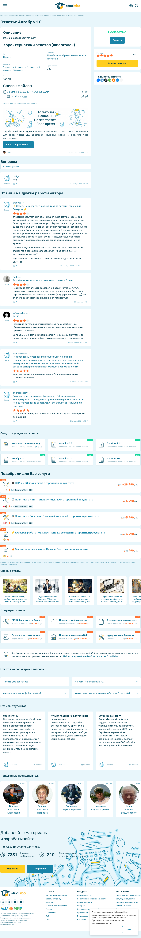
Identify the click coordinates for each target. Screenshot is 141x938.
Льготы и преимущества (56, 906)
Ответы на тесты (123, 906)
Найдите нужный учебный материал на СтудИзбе (90, 656)
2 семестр (20, 67)
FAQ (47, 916)
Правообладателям (86, 913)
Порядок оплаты (84, 902)
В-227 (16, 316)
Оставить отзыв (117, 63)
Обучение (12, 868)
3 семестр (32, 67)
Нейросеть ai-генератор (127, 902)
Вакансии (81, 919)
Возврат (81, 906)
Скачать (117, 40)
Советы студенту (53, 899)
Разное (49, 909)
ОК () (129, 930)
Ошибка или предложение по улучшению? (20, 103)
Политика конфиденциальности (91, 899)
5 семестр (18, 70)
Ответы (7, 57)
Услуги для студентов (125, 899)
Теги (48, 919)
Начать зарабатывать (18, 144)
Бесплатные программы (56, 895)
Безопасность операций (88, 909)
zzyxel (7, 152)
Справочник (51, 913)
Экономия (50, 902)
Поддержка (82, 916)
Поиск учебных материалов (128, 895)
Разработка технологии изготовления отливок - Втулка (43, 280)
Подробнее (40, 868)
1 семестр (8, 67)
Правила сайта (84, 895)
